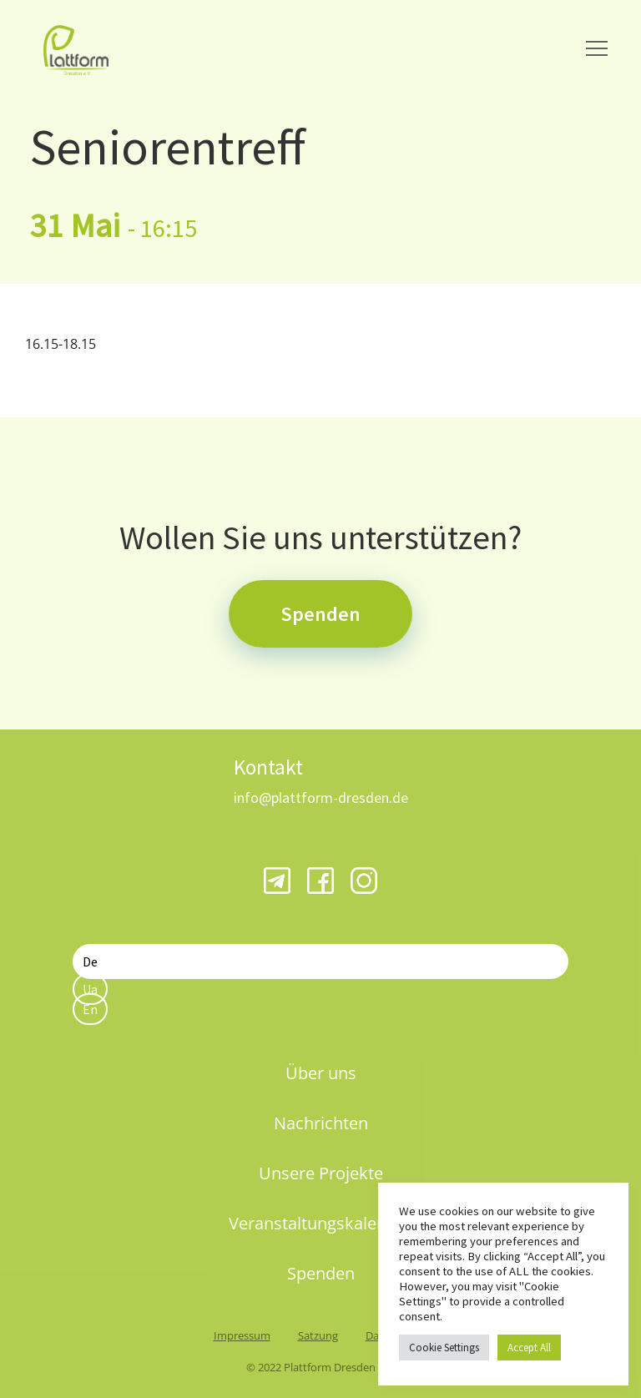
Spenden (320, 614)
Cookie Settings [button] (444, 1347)
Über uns (320, 1073)
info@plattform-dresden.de (321, 797)
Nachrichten (321, 1123)
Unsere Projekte (321, 1173)
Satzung (318, 1335)
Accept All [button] (529, 1347)
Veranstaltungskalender (320, 1223)
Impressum (242, 1335)
